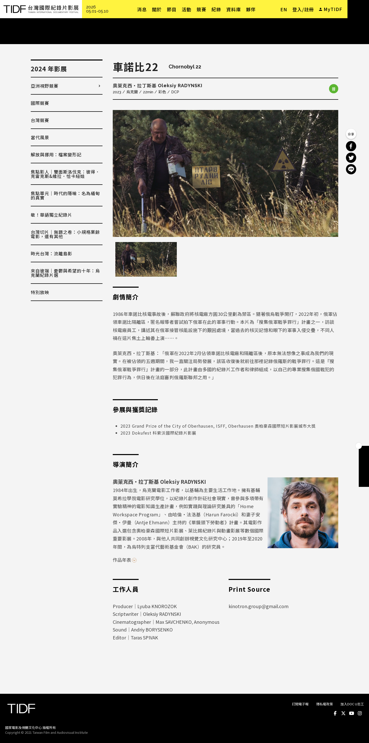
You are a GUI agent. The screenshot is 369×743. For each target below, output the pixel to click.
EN (283, 9)
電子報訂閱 (364, 482)
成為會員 (364, 451)
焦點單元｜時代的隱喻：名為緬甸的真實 (65, 195)
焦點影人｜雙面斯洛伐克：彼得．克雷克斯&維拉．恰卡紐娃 (65, 173)
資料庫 (233, 9)
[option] (225, 173)
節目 (172, 9)
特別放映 (40, 292)
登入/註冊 (303, 9)
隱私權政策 (324, 703)
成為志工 (364, 471)
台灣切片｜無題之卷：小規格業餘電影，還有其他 (65, 234)
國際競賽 (40, 103)
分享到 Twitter (351, 158)
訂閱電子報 (300, 703)
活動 (186, 9)
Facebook (335, 713)
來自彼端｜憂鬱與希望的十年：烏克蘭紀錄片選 (65, 272)
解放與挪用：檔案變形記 (56, 154)
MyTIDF (333, 9)
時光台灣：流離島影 (51, 253)
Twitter (343, 713)
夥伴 (251, 9)
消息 (142, 9)
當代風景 (40, 137)
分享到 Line (351, 169)
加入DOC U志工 (352, 703)
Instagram (360, 713)
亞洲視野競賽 (44, 86)
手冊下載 (364, 461)
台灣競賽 (40, 120)
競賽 (201, 9)
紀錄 (216, 9)
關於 (157, 9)
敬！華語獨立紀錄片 (51, 215)
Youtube (351, 713)
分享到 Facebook (351, 146)
